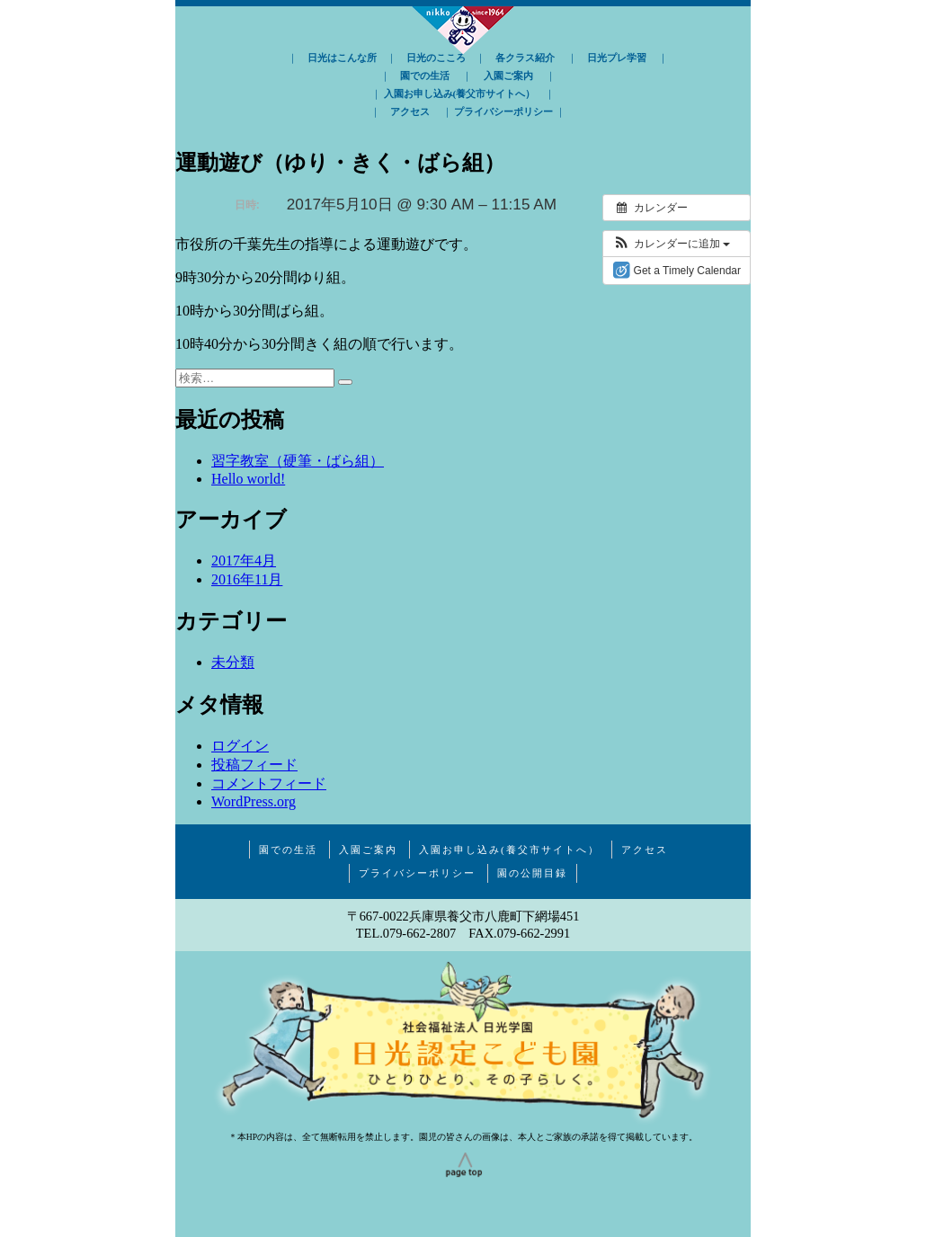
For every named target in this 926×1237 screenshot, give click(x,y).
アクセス (410, 111)
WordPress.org (253, 801)
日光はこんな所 (342, 57)
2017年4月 (243, 560)
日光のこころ (436, 57)
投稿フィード (254, 764)
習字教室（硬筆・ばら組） (297, 460)
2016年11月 (246, 579)
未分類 (232, 662)
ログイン (240, 745)
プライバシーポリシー (503, 111)
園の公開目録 (532, 873)
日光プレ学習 (616, 57)
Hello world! (248, 478)
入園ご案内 (508, 75)
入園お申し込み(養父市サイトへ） (460, 93)
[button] (671, 243)
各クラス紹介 (525, 57)
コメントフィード (268, 783)
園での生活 (425, 75)
